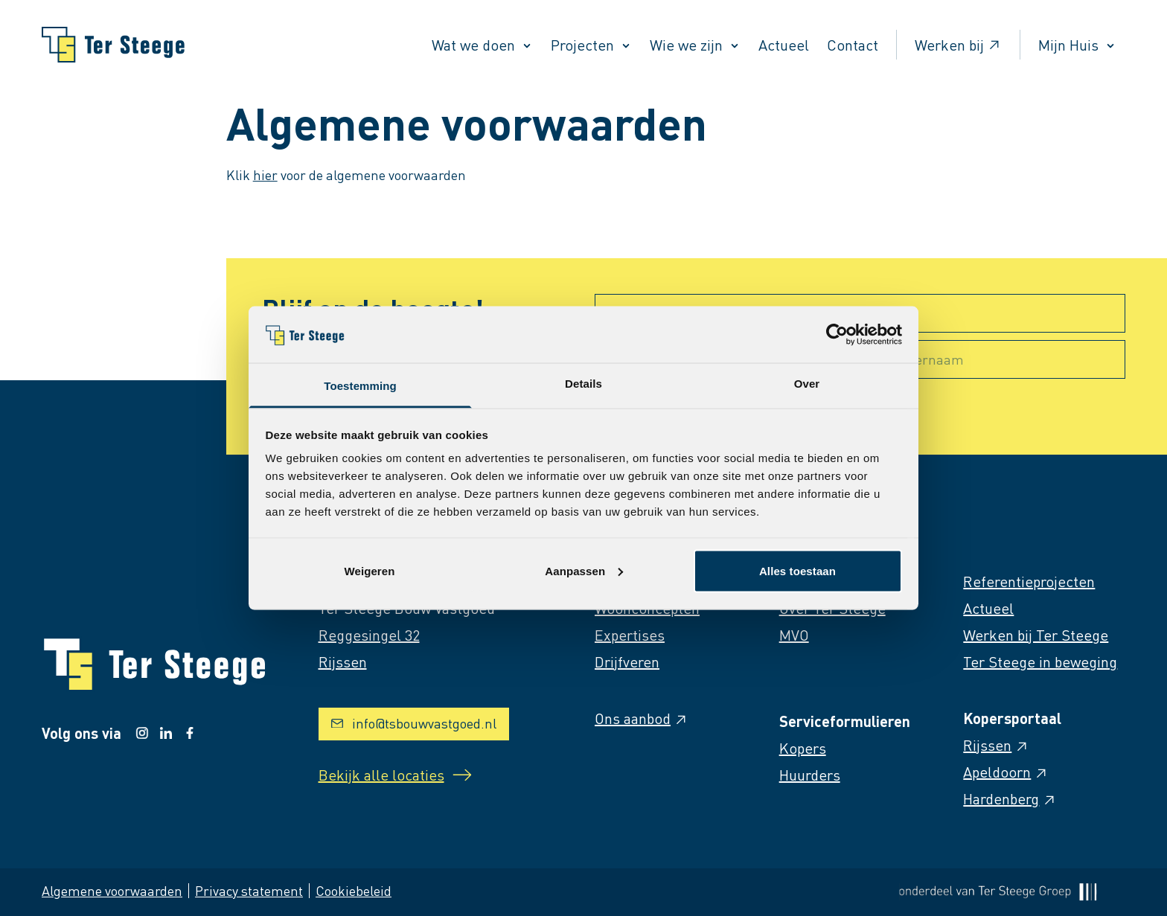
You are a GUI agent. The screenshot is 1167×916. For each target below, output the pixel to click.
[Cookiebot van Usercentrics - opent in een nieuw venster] (837, 334)
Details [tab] (583, 383)
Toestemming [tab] (360, 385)
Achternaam (926, 359)
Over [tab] (807, 383)
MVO (794, 634)
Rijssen (996, 745)
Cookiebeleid (353, 890)
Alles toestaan (797, 570)
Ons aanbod (641, 718)
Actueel (783, 44)
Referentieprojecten (1029, 581)
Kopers (802, 748)
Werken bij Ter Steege (1035, 634)
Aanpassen (584, 570)
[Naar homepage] (113, 44)
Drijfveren (627, 661)
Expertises (630, 634)
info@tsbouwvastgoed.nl (413, 722)
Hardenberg (1010, 798)
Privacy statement (249, 890)
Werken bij (958, 44)
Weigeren (369, 570)
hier (265, 174)
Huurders (809, 774)
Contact (852, 44)
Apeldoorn (1006, 771)
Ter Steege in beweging (1040, 661)
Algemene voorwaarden (112, 890)
